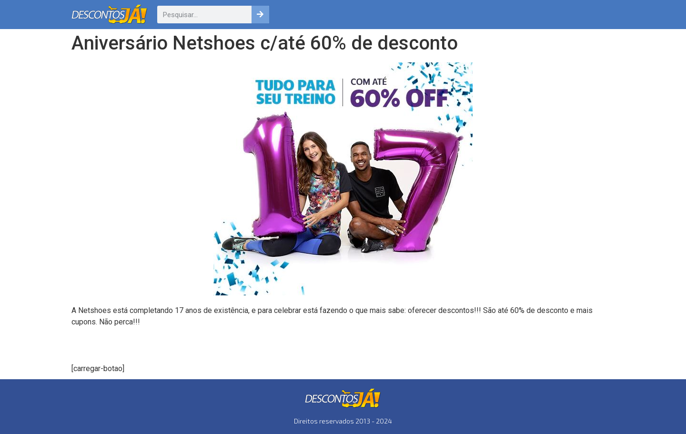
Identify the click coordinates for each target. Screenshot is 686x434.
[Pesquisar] (260, 14)
